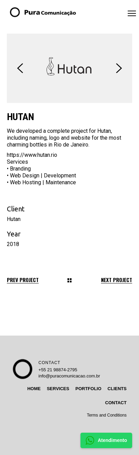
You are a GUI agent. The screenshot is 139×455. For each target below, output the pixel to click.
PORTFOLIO (88, 388)
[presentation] (20, 68)
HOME (34, 388)
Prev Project (23, 279)
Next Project (116, 279)
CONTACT (49, 362)
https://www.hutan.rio (32, 155)
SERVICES (58, 388)
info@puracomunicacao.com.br (69, 375)
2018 (13, 244)
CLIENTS (117, 388)
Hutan (14, 219)
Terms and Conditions (107, 415)
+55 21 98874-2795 (57, 369)
